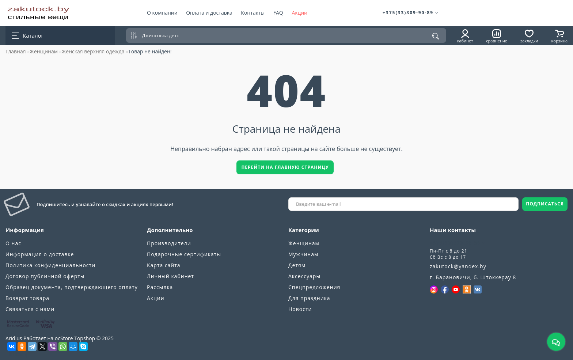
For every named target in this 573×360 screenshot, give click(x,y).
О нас (13, 243)
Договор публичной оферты (45, 276)
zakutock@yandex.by (458, 266)
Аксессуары (304, 276)
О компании (162, 12)
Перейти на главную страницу (285, 167)
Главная (15, 51)
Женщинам (44, 51)
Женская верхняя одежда (93, 51)
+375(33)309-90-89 (411, 13)
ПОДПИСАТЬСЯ (545, 204)
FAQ (278, 12)
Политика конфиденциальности (50, 265)
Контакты (253, 12)
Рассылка (160, 287)
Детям (297, 265)
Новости (300, 309)
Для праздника (309, 298)
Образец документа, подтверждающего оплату (71, 287)
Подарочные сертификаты (184, 254)
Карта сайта (164, 265)
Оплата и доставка (209, 12)
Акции (299, 12)
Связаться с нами (29, 309)
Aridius (13, 338)
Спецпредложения (314, 287)
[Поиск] (435, 36)
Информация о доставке (39, 254)
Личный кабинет (170, 276)
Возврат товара (27, 298)
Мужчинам (303, 254)
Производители (169, 243)
